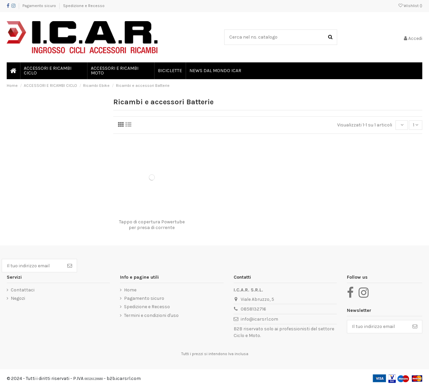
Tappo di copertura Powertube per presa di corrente (152, 224)
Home (130, 290)
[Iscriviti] (70, 265)
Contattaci (23, 290)
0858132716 (253, 309)
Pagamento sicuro (39, 5)
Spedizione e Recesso (84, 5)
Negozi (18, 298)
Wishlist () (410, 5)
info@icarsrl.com (259, 319)
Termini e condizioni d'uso (151, 315)
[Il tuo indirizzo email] (32, 265)
